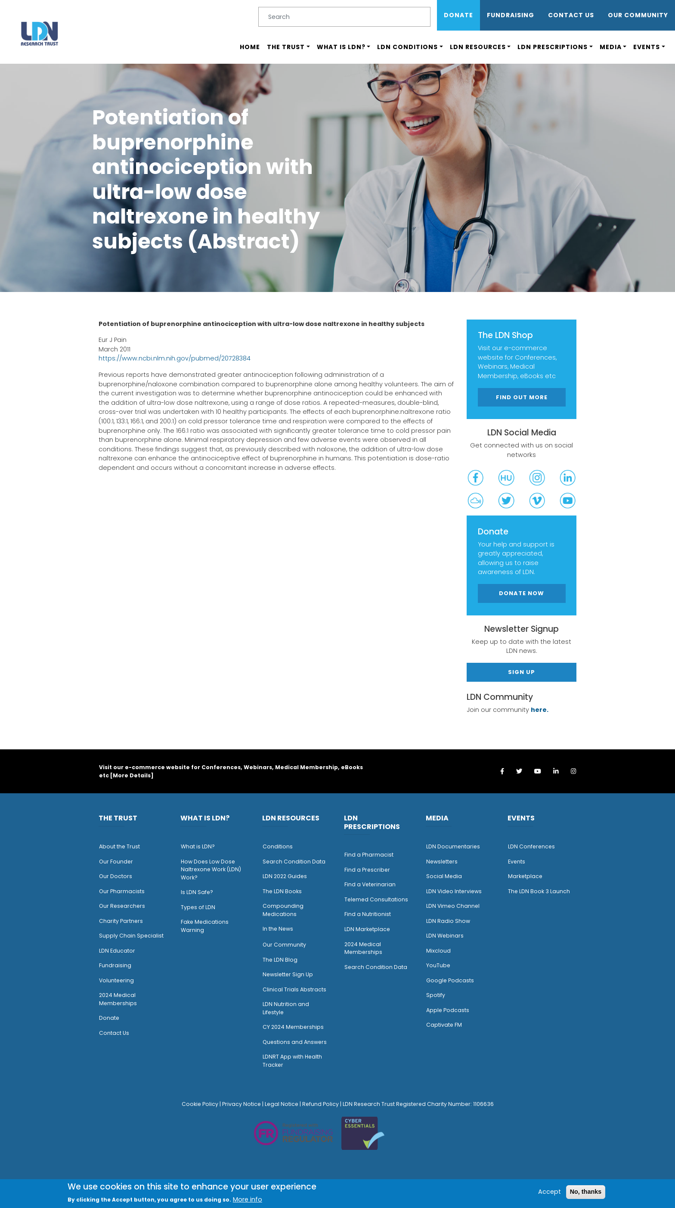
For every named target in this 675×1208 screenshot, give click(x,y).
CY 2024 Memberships (293, 1027)
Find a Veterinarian (370, 884)
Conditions (278, 846)
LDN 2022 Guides (285, 876)
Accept (549, 1191)
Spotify (435, 995)
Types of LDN (198, 907)
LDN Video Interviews (454, 891)
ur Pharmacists (124, 891)
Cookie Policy (200, 1104)
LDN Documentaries (453, 846)
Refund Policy (320, 1104)
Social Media (444, 876)
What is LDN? (341, 47)
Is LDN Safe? (197, 892)
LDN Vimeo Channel (453, 906)
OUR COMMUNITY (638, 15)
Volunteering (116, 980)
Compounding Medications (283, 910)
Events (646, 47)
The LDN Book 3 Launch (539, 891)
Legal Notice (281, 1104)
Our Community (284, 944)
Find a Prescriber (367, 869)
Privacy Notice (241, 1104)
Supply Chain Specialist (131, 935)
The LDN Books (282, 891)
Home (250, 47)
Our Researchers (122, 906)
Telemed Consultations (376, 899)
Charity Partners (121, 921)
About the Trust (119, 846)
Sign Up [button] (521, 672)
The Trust (286, 47)
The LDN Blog (280, 959)
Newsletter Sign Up (288, 974)
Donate (458, 15)
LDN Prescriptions (552, 47)
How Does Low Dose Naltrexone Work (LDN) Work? (211, 869)
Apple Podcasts (447, 1010)
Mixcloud (438, 950)
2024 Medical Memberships (118, 999)
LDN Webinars (445, 935)
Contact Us (571, 15)
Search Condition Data (294, 861)
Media (611, 47)
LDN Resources (478, 47)
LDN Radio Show (448, 921)
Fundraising (510, 15)
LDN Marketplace (367, 929)
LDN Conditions (407, 47)
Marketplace (525, 876)
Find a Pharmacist (368, 854)
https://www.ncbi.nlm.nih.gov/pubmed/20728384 (175, 358)
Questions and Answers (295, 1042)
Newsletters (442, 861)
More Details (132, 775)
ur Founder (118, 861)
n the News (278, 928)
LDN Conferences (531, 846)
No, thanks (586, 1191)
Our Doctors (115, 876)
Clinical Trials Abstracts (294, 989)
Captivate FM (444, 1024)
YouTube (438, 965)
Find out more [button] (522, 397)
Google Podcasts (450, 980)
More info (247, 1199)
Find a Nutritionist (367, 914)
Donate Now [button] (521, 593)
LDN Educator (117, 950)
